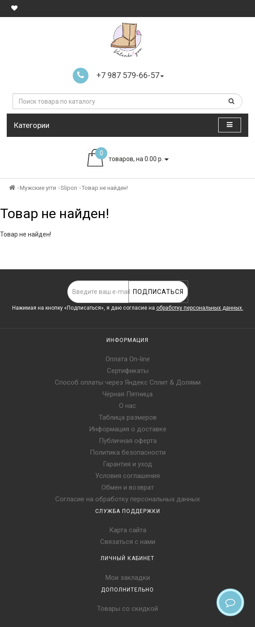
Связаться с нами (127, 542)
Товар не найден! (105, 187)
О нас (127, 406)
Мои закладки (128, 578)
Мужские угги (38, 187)
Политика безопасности (128, 452)
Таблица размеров (128, 417)
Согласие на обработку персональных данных (127, 499)
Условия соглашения (127, 476)
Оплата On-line (128, 359)
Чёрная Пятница (127, 394)
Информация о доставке (128, 429)
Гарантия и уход (127, 464)
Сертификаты (128, 371)
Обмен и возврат (127, 487)
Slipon (69, 187)
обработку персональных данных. (199, 308)
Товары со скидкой (127, 609)
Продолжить (225, 253)
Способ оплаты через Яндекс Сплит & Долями (128, 382)
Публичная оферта (128, 441)
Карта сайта (127, 530)
